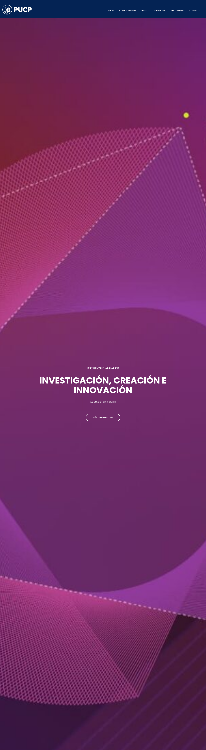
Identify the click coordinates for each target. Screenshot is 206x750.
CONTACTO (195, 10)
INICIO (111, 10)
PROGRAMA (160, 10)
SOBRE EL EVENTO (127, 10)
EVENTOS (145, 10)
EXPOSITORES (177, 10)
